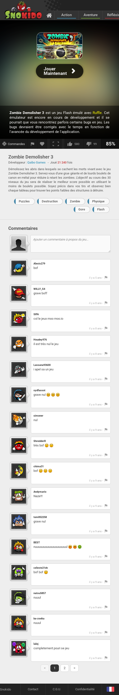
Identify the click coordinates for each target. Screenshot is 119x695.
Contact (33, 689)
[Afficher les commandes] (14, 144)
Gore (81, 209)
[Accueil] (49, 15)
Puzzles (24, 201)
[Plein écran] (56, 144)
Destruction (50, 201)
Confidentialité (85, 689)
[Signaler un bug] (33, 144)
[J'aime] (74, 144)
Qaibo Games (36, 162)
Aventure (91, 15)
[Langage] (110, 689)
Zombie (75, 201)
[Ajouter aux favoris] (42, 144)
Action (66, 15)
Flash (101, 209)
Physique (98, 201)
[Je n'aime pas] (92, 144)
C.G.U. (57, 689)
